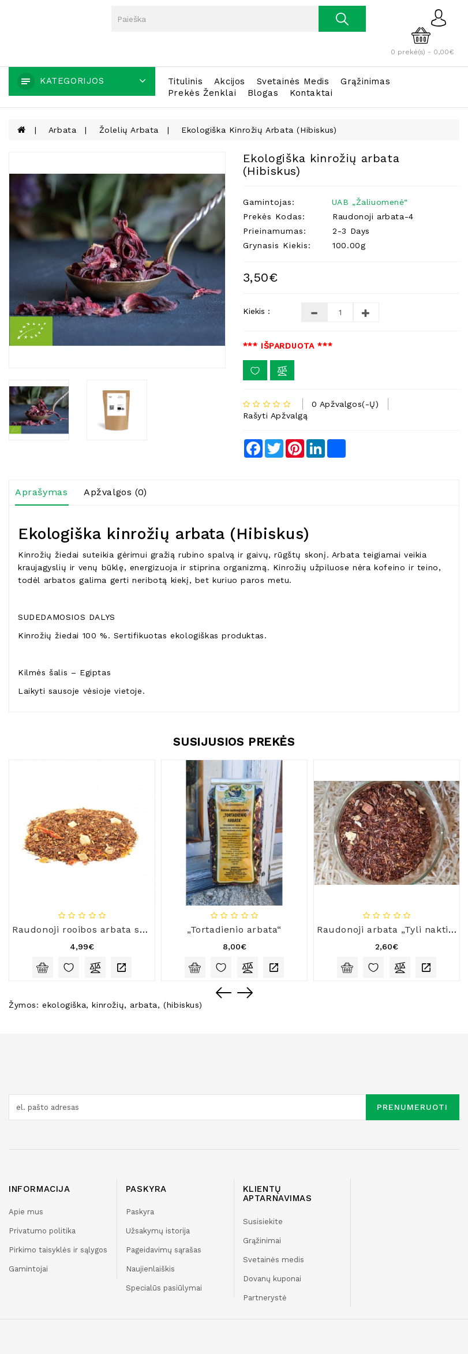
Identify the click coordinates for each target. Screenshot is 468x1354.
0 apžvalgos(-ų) (345, 404)
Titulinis (185, 81)
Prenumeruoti (412, 1107)
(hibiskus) (182, 1004)
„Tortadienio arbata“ (234, 929)
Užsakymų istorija (158, 1230)
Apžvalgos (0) (115, 492)
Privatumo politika (42, 1230)
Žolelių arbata (129, 129)
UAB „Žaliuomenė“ (370, 202)
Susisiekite (263, 1221)
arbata (144, 1004)
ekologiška (64, 1004)
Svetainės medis (293, 81)
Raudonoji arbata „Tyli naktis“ (387, 929)
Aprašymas (41, 492)
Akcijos (229, 81)
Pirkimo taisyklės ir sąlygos (58, 1249)
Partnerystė (265, 1297)
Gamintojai (28, 1269)
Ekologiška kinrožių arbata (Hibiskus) (258, 129)
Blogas (263, 93)
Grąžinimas (365, 81)
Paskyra (140, 1211)
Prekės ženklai (202, 93)
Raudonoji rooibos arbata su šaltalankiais (110, 929)
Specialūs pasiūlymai (164, 1288)
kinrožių (108, 1004)
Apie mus (26, 1211)
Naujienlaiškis (150, 1269)
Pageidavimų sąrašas (163, 1249)
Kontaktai (311, 93)
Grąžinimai (262, 1240)
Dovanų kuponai (272, 1278)
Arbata (62, 129)
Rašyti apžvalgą (275, 415)
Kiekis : (256, 311)
